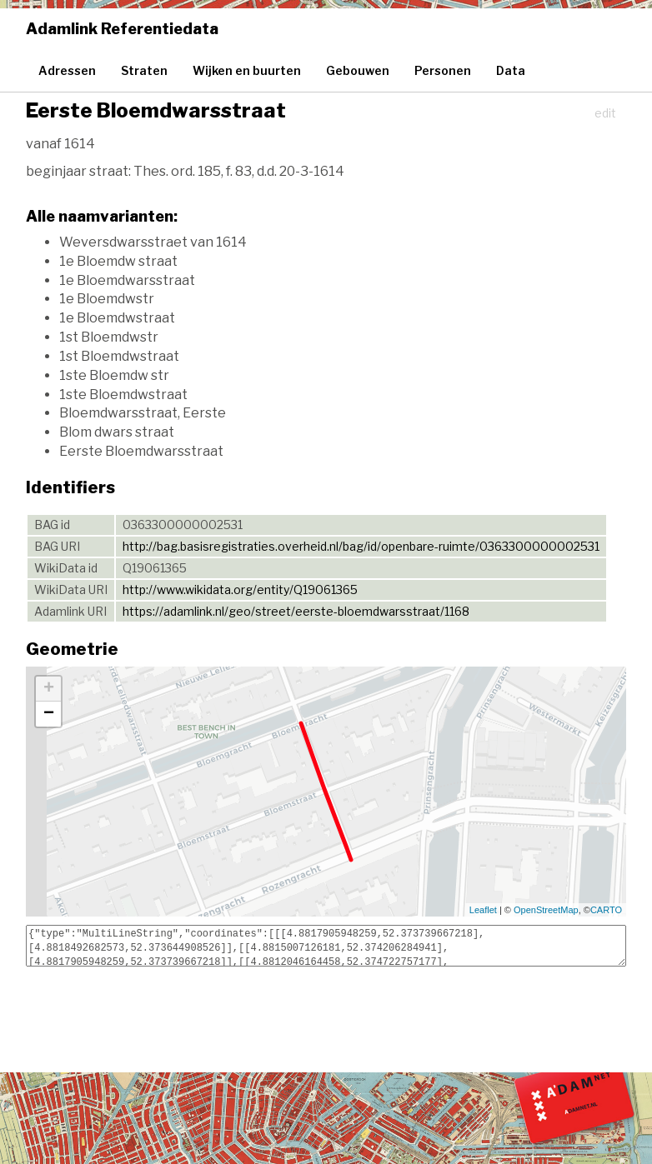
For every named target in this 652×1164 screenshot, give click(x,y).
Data (510, 70)
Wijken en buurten (247, 70)
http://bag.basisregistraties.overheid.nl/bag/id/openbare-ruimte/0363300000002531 (361, 546)
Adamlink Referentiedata (122, 28)
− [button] (48, 714)
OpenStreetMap (546, 910)
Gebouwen (357, 70)
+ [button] (48, 689)
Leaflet (483, 910)
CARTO (606, 910)
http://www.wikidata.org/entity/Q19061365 (240, 589)
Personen (442, 70)
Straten (144, 70)
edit (605, 113)
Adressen (67, 70)
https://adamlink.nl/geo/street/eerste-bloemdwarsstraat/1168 (296, 611)
